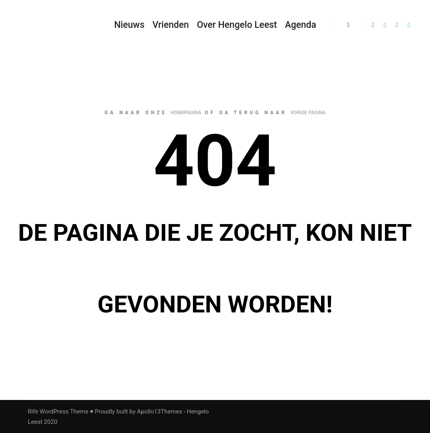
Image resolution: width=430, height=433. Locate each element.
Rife (33, 411)
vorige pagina (307, 112)
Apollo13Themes (159, 411)
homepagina (186, 112)
